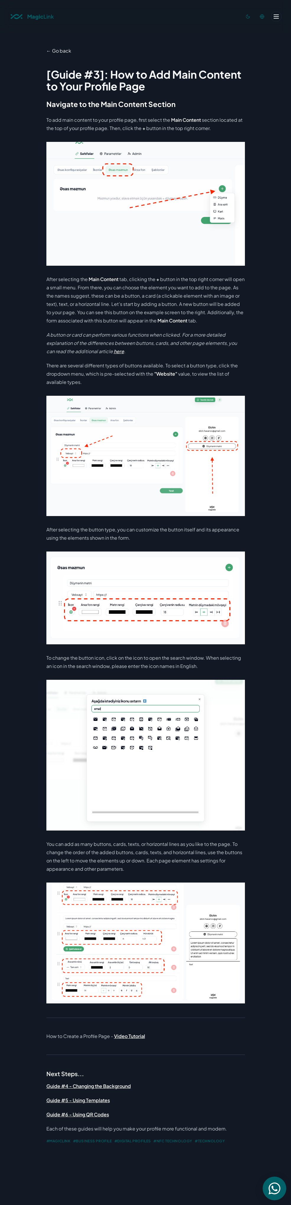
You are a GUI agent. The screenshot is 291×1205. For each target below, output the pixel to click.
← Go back (58, 51)
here (119, 351)
